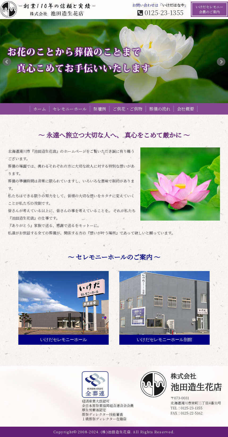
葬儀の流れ (159, 109)
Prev (7, 62)
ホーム (39, 109)
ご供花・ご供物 (127, 109)
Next (221, 62)
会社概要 (185, 109)
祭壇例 (99, 109)
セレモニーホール (70, 109)
